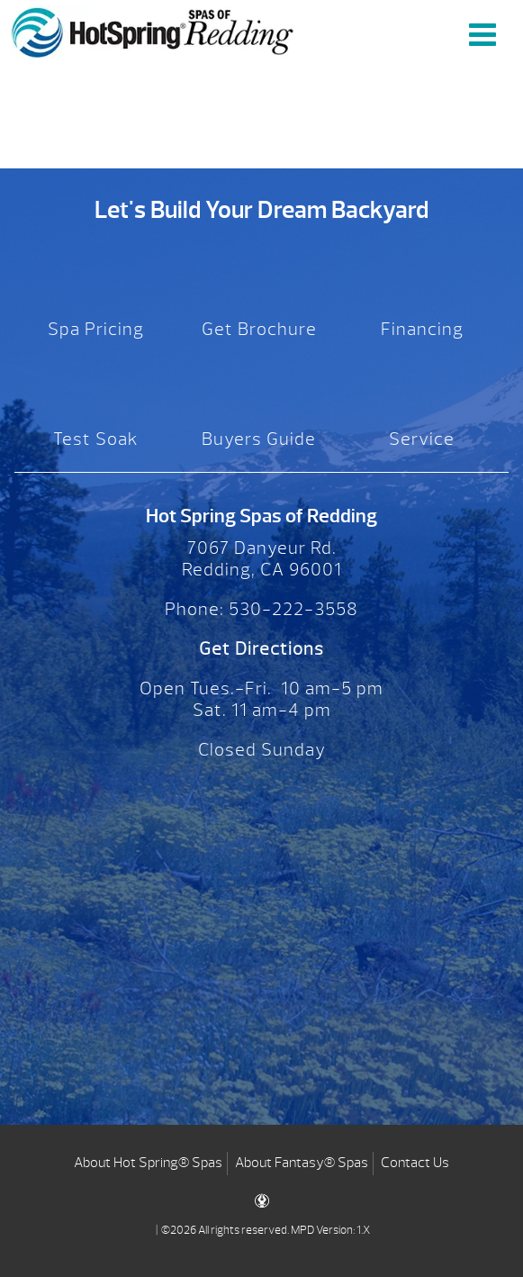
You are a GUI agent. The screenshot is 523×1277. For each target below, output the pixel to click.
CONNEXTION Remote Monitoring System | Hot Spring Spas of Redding (153, 32)
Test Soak (96, 439)
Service (422, 439)
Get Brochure (259, 329)
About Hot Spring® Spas (148, 1163)
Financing (422, 329)
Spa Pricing (96, 329)
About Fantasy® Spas (301, 1163)
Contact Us (415, 1163)
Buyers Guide (259, 439)
